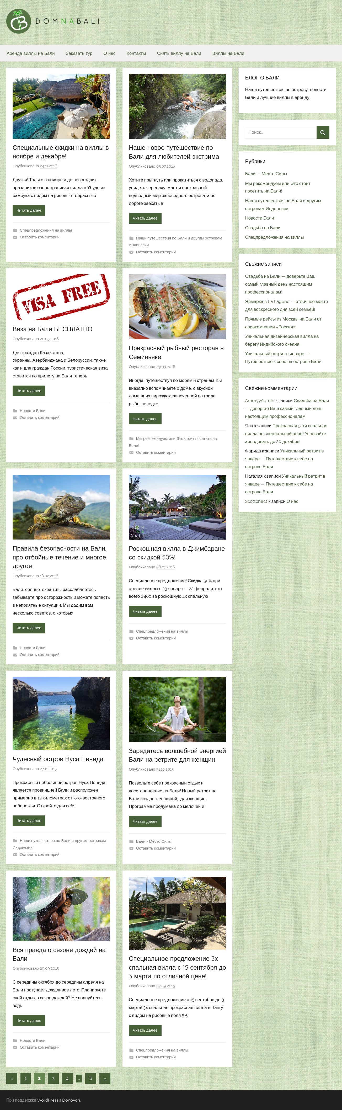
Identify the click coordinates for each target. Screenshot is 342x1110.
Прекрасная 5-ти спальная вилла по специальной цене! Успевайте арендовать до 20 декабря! (286, 433)
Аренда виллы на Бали (31, 53)
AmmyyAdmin (259, 400)
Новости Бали (32, 410)
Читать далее (29, 210)
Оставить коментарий (40, 237)
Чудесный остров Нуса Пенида (58, 759)
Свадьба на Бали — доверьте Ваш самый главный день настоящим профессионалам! (280, 284)
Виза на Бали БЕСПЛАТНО (53, 329)
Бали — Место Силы (266, 173)
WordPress (48, 1100)
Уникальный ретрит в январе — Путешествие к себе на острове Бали (284, 458)
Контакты (136, 53)
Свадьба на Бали (262, 227)
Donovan (71, 1100)
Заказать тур (79, 53)
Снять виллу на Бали (179, 53)
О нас (110, 53)
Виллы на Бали (228, 53)
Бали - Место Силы (154, 841)
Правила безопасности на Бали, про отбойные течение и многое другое (59, 557)
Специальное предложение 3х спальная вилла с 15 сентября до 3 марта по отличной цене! (177, 967)
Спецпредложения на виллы (46, 230)
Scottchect (256, 501)
